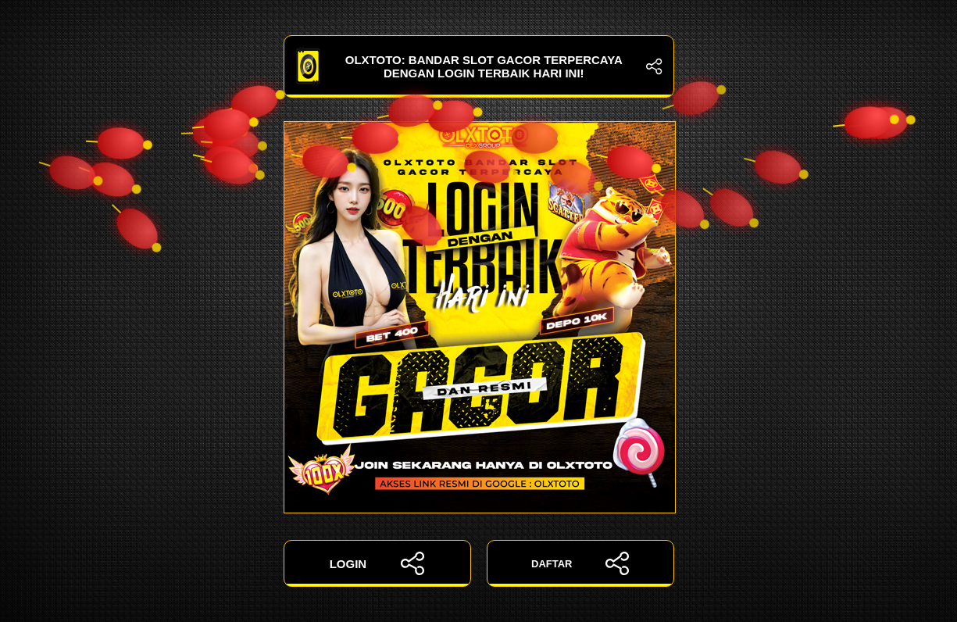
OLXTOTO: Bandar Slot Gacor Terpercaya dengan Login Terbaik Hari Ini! (478, 66)
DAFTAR (580, 563)
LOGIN (377, 563)
